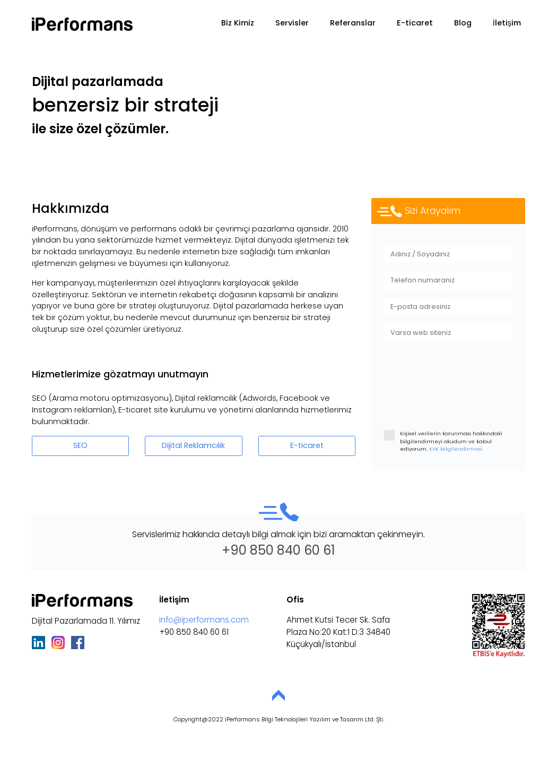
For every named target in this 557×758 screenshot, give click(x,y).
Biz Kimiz (237, 23)
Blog (463, 23)
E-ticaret (415, 23)
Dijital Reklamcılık (193, 445)
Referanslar (353, 23)
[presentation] (464, 396)
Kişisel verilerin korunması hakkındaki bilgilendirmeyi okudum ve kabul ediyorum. (443, 441)
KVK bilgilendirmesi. (455, 448)
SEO (80, 445)
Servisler (292, 23)
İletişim (507, 23)
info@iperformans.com (204, 619)
